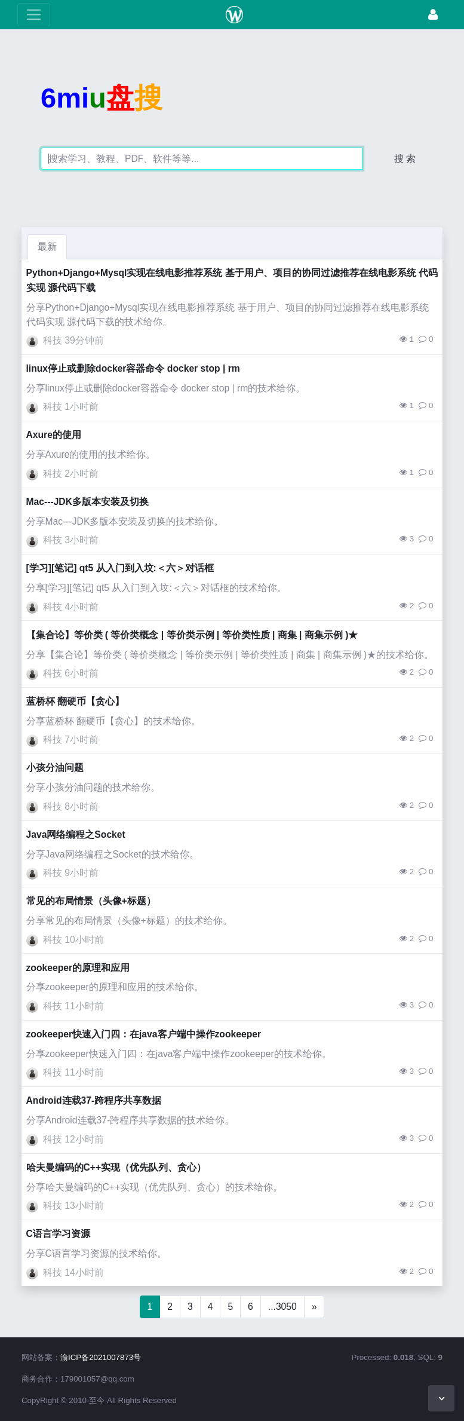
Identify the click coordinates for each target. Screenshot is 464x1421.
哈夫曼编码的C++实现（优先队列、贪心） (116, 1167)
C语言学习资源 (58, 1234)
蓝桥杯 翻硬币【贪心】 (75, 701)
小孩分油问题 (55, 767)
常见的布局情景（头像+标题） (91, 901)
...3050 (282, 1306)
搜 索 (405, 159)
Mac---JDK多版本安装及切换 (87, 502)
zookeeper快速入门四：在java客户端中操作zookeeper (144, 1034)
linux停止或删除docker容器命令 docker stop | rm (133, 368)
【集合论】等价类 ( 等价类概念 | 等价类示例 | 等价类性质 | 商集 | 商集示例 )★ (192, 635)
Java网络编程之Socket (75, 834)
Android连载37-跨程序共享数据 (94, 1100)
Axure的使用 (53, 435)
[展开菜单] (33, 14)
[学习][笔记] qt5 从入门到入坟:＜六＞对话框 (120, 568)
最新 (47, 246)
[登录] (433, 14)
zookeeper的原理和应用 (78, 968)
